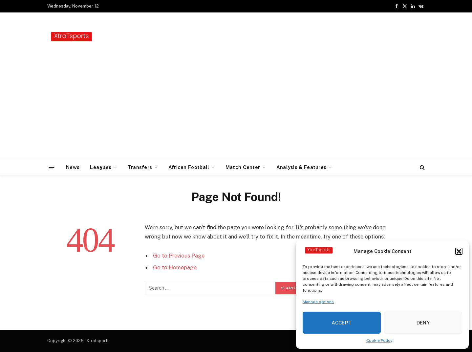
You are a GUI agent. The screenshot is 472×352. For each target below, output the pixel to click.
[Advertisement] (236, 109)
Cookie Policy (379, 340)
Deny (423, 322)
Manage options (318, 302)
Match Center (242, 167)
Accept (342, 322)
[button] (459, 251)
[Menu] (51, 167)
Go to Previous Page (178, 255)
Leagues (100, 167)
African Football (188, 167)
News (72, 167)
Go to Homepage (175, 267)
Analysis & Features (301, 167)
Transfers (140, 167)
